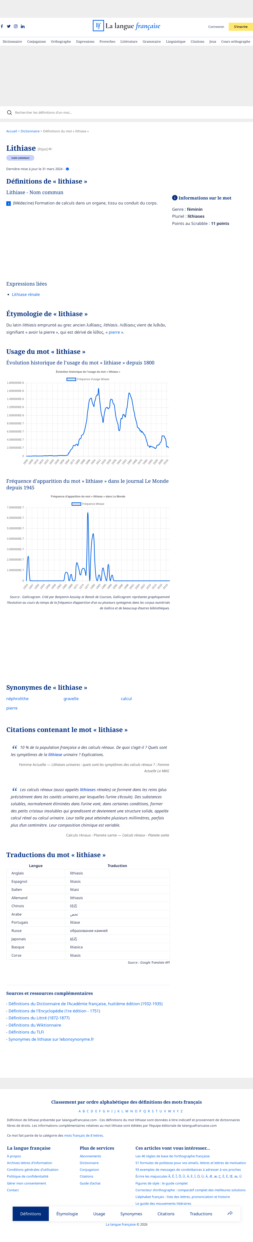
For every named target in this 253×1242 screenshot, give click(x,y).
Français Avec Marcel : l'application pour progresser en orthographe (192, 1197)
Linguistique (176, 24)
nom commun (25, 143)
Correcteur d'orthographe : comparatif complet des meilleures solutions (195, 1177)
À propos (10, 1143)
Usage (99, 1213)
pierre (118, 317)
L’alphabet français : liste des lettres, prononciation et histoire (187, 1184)
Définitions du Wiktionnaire (39, 1010)
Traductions (201, 1213)
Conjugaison (36, 24)
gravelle (75, 684)
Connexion (216, 9)
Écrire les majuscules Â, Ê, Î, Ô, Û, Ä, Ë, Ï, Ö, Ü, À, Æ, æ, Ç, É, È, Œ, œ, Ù (193, 1163)
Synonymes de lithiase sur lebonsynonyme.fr (55, 1024)
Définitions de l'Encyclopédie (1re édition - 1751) (58, 996)
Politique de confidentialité (23, 1163)
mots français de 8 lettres (79, 1122)
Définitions (30, 1213)
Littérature (129, 24)
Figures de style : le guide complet (166, 1170)
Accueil (16, 116)
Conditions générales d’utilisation (28, 1157)
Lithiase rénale (30, 279)
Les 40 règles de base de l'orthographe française (177, 1143)
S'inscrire (241, 9)
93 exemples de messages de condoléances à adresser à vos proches (192, 1157)
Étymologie (67, 1213)
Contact (9, 1177)
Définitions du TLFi (31, 1017)
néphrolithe (22, 684)
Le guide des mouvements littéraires (167, 1191)
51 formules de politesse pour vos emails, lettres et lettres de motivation (195, 1150)
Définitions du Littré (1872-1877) (43, 1003)
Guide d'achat (90, 1170)
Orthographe (61, 24)
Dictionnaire (12, 24)
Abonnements (90, 1143)
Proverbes (107, 24)
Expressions (85, 24)
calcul (130, 684)
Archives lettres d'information (25, 1150)
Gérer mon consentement (22, 1170)
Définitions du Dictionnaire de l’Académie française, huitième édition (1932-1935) (90, 989)
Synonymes (131, 1213)
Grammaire (152, 24)
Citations (197, 24)
